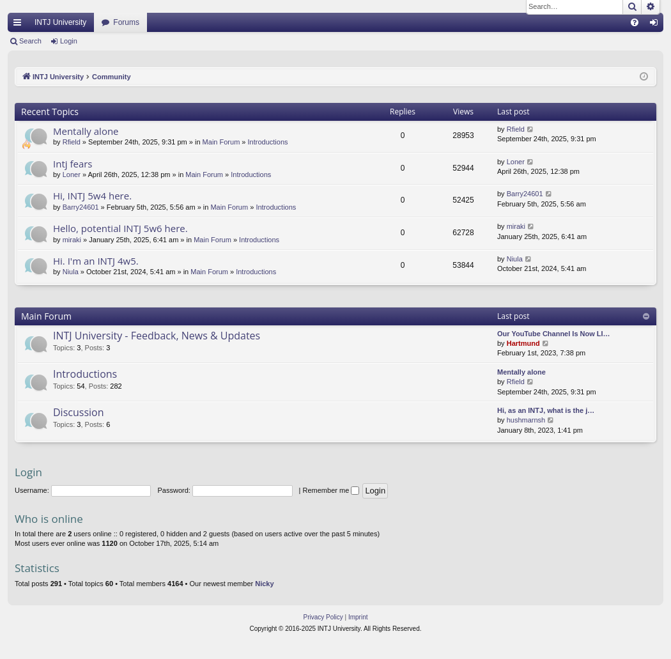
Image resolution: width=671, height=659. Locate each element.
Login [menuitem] (656, 25)
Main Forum (221, 142)
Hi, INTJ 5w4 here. (92, 195)
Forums (126, 22)
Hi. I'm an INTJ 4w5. (96, 260)
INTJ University (60, 22)
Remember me (331, 490)
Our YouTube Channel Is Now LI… (553, 333)
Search (30, 41)
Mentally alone (86, 131)
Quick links (20, 25)
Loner (72, 174)
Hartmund (523, 343)
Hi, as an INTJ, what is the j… (545, 410)
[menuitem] (634, 22)
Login (68, 41)
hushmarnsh (526, 420)
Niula (71, 271)
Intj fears (73, 163)
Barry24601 (81, 207)
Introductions (268, 142)
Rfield (72, 142)
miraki (72, 240)
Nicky (264, 583)
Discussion (78, 412)
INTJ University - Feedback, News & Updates (156, 336)
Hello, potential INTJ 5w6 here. (120, 228)
